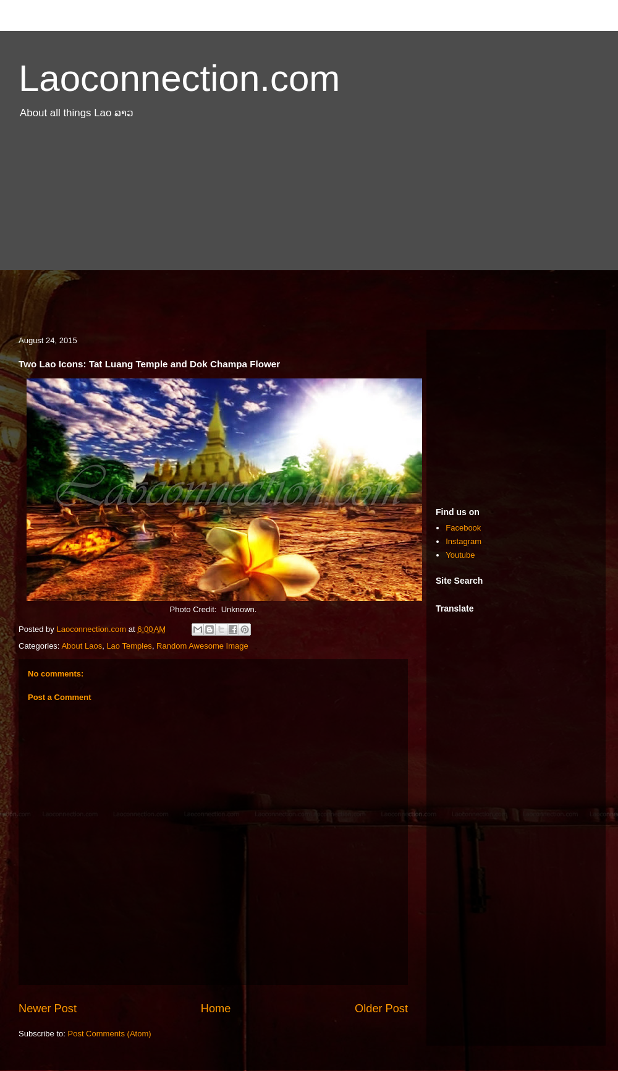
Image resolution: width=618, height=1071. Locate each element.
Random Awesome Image (202, 646)
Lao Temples (128, 646)
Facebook (463, 527)
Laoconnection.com (179, 78)
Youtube (460, 555)
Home (216, 1008)
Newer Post (48, 1008)
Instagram (463, 541)
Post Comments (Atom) (109, 1033)
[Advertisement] (309, 230)
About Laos (81, 646)
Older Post (381, 1008)
